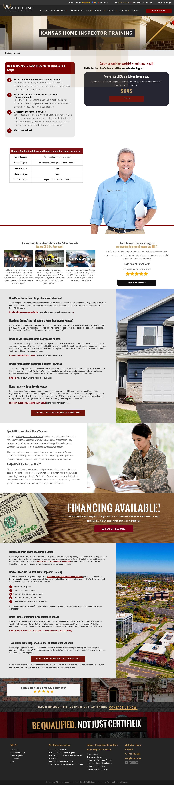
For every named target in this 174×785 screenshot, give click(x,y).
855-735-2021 (125, 3)
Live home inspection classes (99, 764)
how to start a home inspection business (34, 378)
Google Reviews (133, 759)
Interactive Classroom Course (99, 761)
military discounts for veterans (29, 436)
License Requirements (80, 10)
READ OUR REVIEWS (137, 282)
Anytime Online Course (96, 758)
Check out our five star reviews (136, 269)
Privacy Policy (105, 782)
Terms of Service (121, 782)
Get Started (159, 10)
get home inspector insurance (49, 355)
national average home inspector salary (56, 312)
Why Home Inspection (59, 745)
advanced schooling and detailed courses (65, 577)
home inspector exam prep (57, 403)
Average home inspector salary (62, 762)
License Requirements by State (102, 745)
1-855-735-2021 (132, 754)
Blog (12, 762)
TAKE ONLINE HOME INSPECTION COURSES (58, 659)
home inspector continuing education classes (47, 631)
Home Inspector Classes (99, 750)
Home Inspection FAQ (58, 750)
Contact (135, 10)
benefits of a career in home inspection (54, 561)
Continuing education (96, 767)
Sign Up (126, 99)
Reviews (123, 10)
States (8, 53)
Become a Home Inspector (52, 10)
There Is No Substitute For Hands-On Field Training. (87, 708)
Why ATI (111, 10)
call (151, 63)
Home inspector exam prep (98, 770)
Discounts (14, 750)
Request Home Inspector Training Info (57, 412)
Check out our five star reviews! (43, 690)
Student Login (165, 3)
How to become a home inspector (63, 753)
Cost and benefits (17, 753)
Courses (99, 10)
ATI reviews (15, 759)
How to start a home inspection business (66, 765)
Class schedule (93, 754)
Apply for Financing (113, 529)
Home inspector (17, 756)
